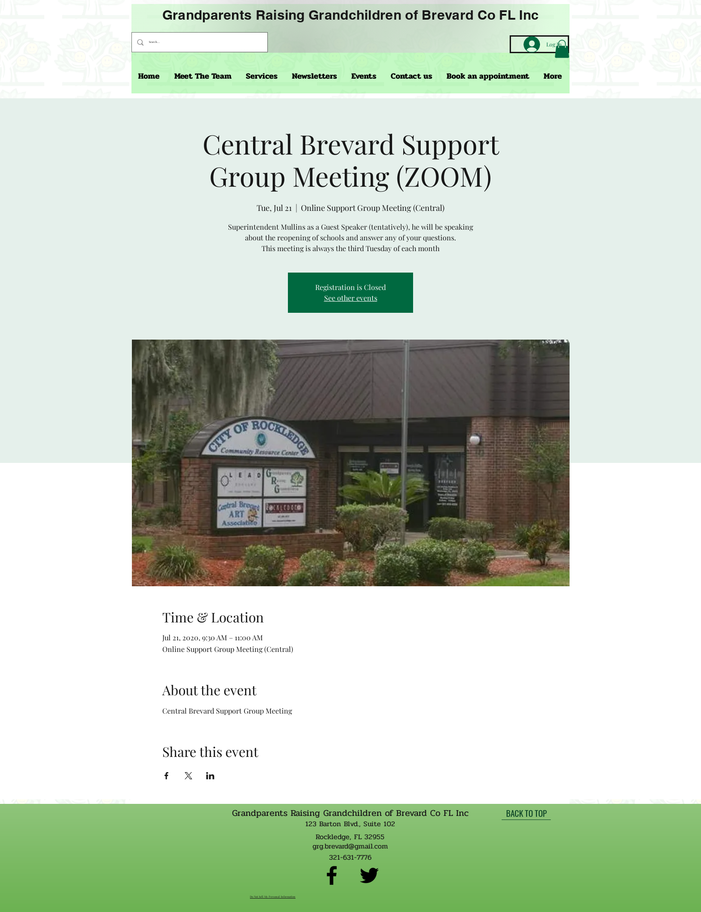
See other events (350, 298)
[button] (562, 49)
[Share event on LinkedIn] (210, 775)
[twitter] (369, 875)
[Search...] (199, 42)
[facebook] (331, 875)
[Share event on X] (188, 775)
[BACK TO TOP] (526, 813)
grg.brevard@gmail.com (350, 846)
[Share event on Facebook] (166, 775)
